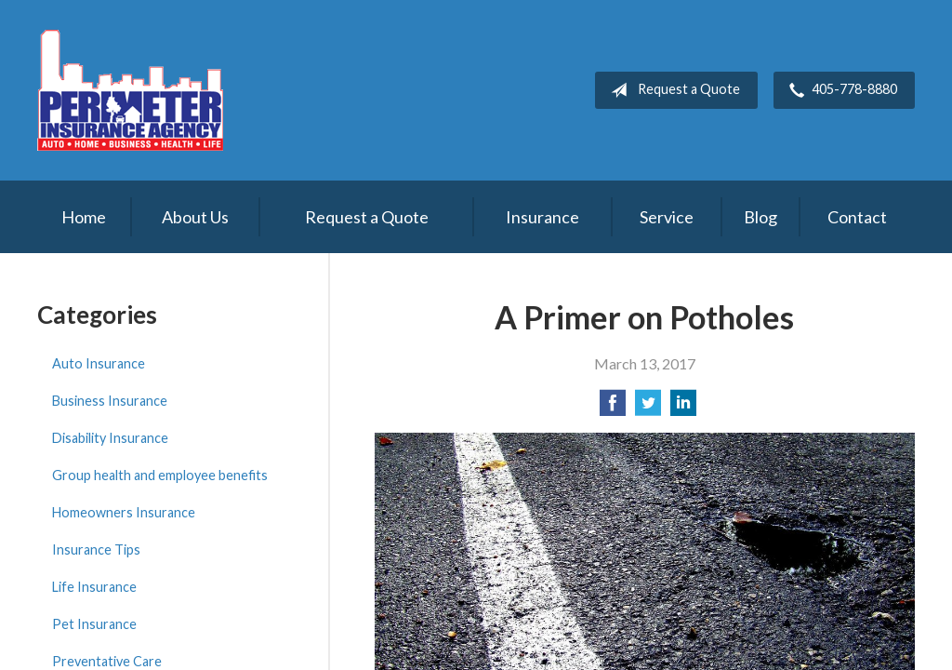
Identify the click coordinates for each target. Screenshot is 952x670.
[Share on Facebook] (613, 408)
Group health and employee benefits (160, 475)
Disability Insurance (110, 438)
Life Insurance (94, 587)
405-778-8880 (839, 90)
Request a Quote (671, 90)
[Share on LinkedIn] (683, 408)
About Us (195, 217)
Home (83, 217)
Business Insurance (109, 401)
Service (667, 217)
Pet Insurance (94, 624)
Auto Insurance (98, 363)
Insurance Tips (96, 549)
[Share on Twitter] (648, 408)
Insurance (542, 217)
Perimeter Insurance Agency (130, 90)
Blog (760, 217)
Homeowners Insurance (123, 512)
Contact (857, 217)
